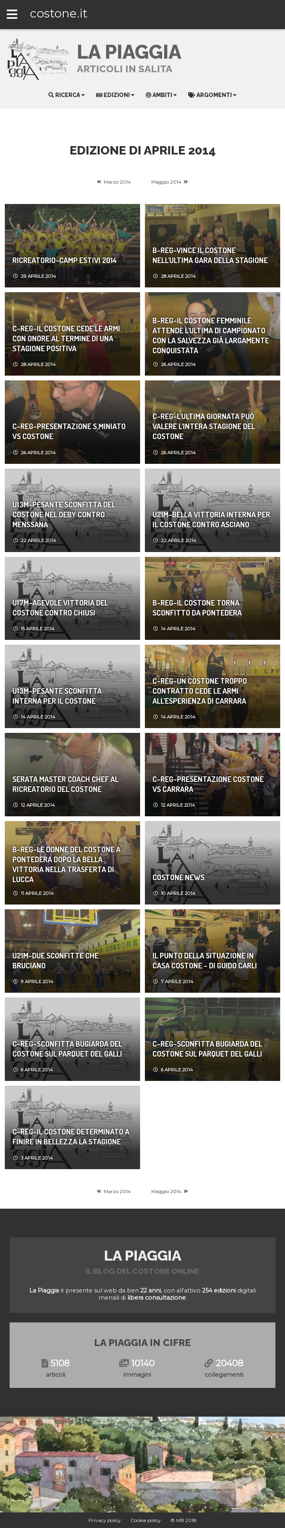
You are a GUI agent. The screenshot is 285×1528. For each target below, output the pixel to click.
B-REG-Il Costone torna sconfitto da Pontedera (197, 608)
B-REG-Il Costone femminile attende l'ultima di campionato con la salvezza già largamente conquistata (211, 335)
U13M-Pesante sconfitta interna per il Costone (57, 696)
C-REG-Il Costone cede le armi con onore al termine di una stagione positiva (66, 338)
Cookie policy (145, 1520)
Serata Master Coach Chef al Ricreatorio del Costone (65, 784)
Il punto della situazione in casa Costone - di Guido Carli (205, 960)
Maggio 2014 (166, 182)
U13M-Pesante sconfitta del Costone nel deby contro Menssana (63, 514)
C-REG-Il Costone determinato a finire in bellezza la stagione (70, 1136)
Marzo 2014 (117, 182)
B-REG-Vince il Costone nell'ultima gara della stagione (210, 255)
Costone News (179, 877)
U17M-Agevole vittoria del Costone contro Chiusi (60, 608)
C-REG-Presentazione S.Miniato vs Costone (69, 431)
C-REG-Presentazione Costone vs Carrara (208, 784)
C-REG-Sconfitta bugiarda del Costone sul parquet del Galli (67, 1049)
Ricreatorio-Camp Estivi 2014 (64, 260)
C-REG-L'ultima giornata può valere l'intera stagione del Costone (204, 426)
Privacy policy (104, 1520)
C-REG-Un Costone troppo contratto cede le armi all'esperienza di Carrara (200, 691)
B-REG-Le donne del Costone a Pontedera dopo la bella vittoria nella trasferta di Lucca (66, 864)
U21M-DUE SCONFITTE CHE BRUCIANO (55, 960)
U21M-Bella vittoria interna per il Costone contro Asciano (211, 519)
